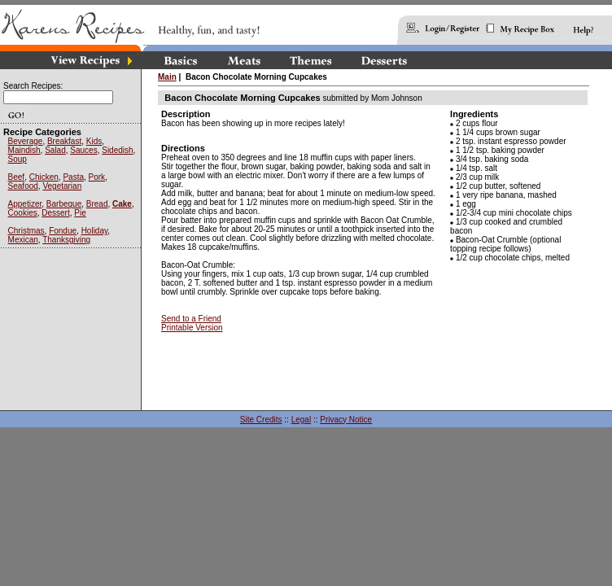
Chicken (44, 177)
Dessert (55, 212)
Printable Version (192, 327)
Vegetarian (61, 185)
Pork (97, 177)
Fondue (62, 230)
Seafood (23, 185)
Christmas (26, 230)
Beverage (25, 141)
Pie (79, 212)
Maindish (24, 150)
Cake (122, 203)
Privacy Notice (346, 419)
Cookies (22, 212)
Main (167, 76)
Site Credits (261, 419)
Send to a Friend (191, 318)
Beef (16, 177)
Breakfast (64, 141)
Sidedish (117, 150)
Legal (301, 419)
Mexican (23, 239)
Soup (17, 159)
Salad (55, 150)
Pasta (73, 177)
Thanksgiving (66, 239)
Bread (97, 203)
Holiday (94, 230)
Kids (94, 141)
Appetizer (25, 203)
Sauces (83, 150)
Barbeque (63, 203)
